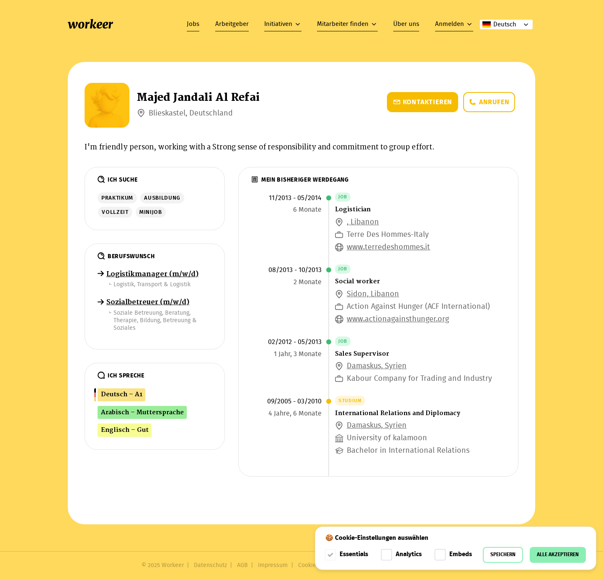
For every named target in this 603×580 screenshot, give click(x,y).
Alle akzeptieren (558, 555)
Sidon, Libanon (373, 294)
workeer (90, 24)
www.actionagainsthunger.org (398, 319)
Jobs (193, 24)
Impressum (273, 565)
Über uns (406, 24)
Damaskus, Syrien (377, 366)
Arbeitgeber (232, 24)
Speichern (502, 555)
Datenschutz (210, 565)
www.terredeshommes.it (388, 247)
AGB (242, 565)
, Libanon (363, 222)
